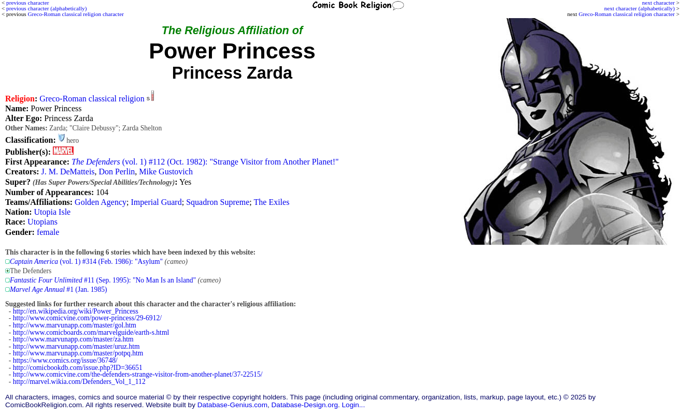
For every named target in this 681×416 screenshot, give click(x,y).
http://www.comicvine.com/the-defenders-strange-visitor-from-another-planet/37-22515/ (138, 374)
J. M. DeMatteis (67, 171)
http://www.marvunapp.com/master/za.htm (73, 339)
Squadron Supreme (217, 202)
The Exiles (272, 202)
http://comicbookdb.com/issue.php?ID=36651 (78, 368)
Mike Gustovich (166, 171)
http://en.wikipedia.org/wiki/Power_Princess (75, 311)
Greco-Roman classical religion (92, 98)
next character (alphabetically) (639, 8)
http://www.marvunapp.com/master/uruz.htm (76, 346)
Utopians (42, 221)
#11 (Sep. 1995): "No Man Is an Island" (103, 280)
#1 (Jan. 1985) (58, 289)
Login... (353, 405)
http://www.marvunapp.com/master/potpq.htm (78, 353)
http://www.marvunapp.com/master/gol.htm (74, 325)
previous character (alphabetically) (46, 8)
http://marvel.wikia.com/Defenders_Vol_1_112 (79, 381)
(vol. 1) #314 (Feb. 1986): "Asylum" (86, 261)
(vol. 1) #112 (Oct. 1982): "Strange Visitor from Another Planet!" (205, 161)
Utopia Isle (52, 211)
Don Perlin (117, 171)
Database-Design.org (305, 405)
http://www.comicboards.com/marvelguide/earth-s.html (91, 332)
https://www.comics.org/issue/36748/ (65, 360)
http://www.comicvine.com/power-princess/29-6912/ (87, 318)
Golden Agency (100, 202)
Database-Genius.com (232, 405)
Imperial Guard (156, 202)
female (48, 232)
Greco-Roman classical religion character (626, 14)
